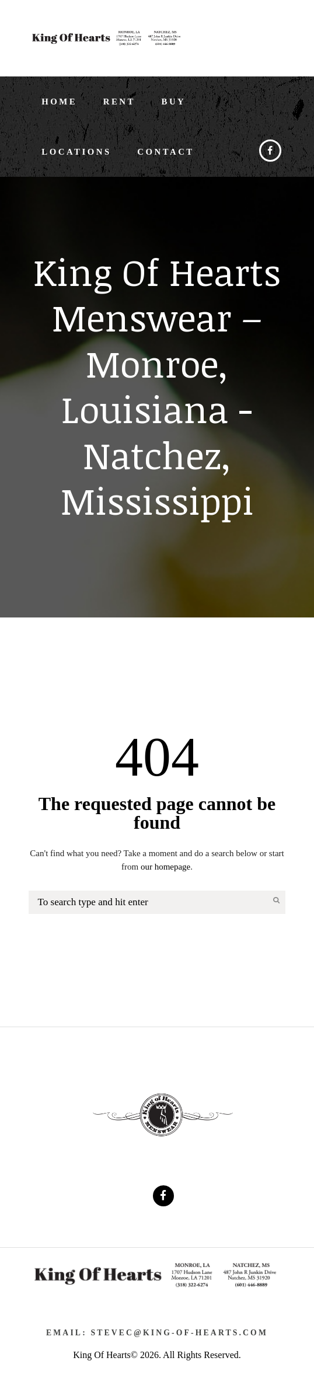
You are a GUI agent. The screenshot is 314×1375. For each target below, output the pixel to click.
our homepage (165, 866)
